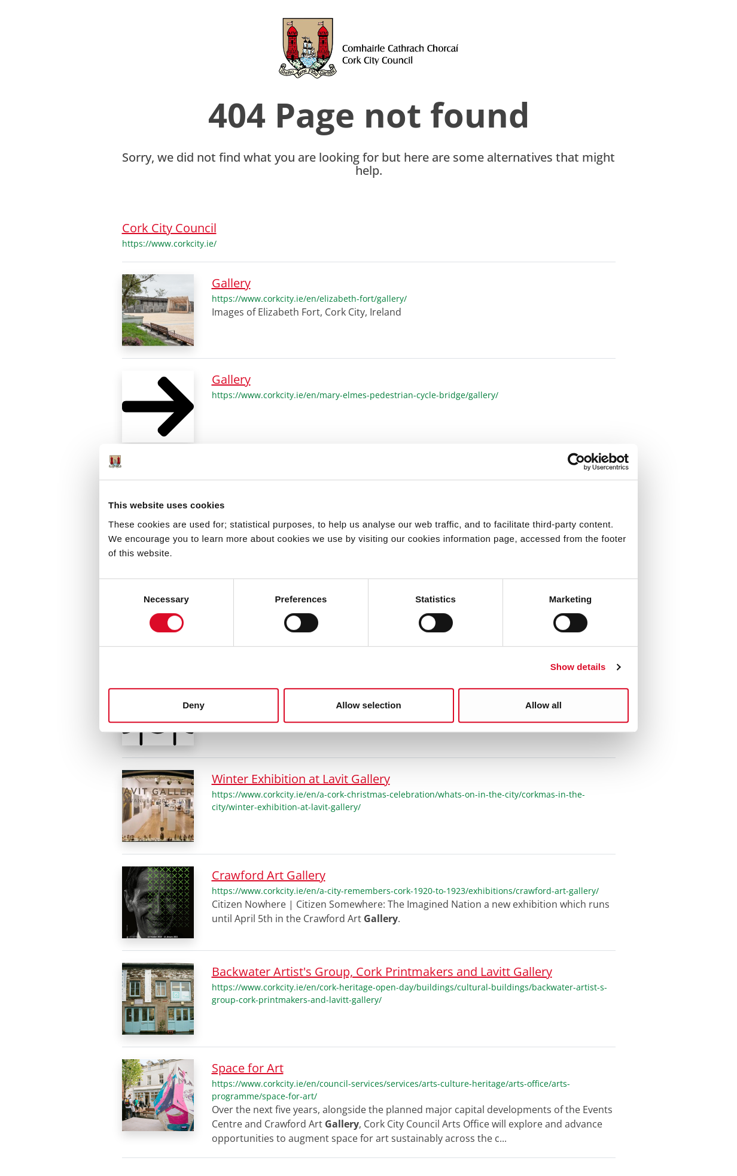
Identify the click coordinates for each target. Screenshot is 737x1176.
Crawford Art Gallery (268, 875)
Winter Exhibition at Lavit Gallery (301, 779)
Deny (193, 705)
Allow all (543, 705)
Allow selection (368, 705)
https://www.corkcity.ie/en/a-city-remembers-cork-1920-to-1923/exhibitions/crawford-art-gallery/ (405, 890)
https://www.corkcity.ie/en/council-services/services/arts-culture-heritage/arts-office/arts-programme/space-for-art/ (391, 1090)
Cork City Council (169, 228)
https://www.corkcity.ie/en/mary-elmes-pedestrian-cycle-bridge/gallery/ (355, 395)
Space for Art (248, 1068)
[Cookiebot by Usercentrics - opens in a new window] (576, 462)
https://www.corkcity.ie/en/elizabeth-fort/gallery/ (309, 298)
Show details (578, 667)
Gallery (231, 283)
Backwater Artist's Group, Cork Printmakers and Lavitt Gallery (382, 971)
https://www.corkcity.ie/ (169, 243)
